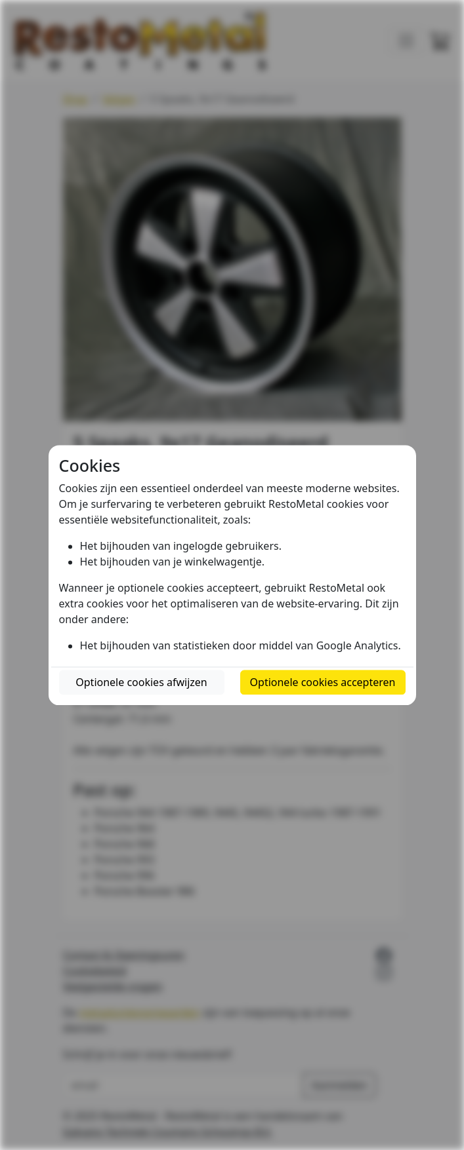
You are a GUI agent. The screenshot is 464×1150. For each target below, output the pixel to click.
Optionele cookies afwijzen (141, 682)
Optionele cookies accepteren (323, 682)
